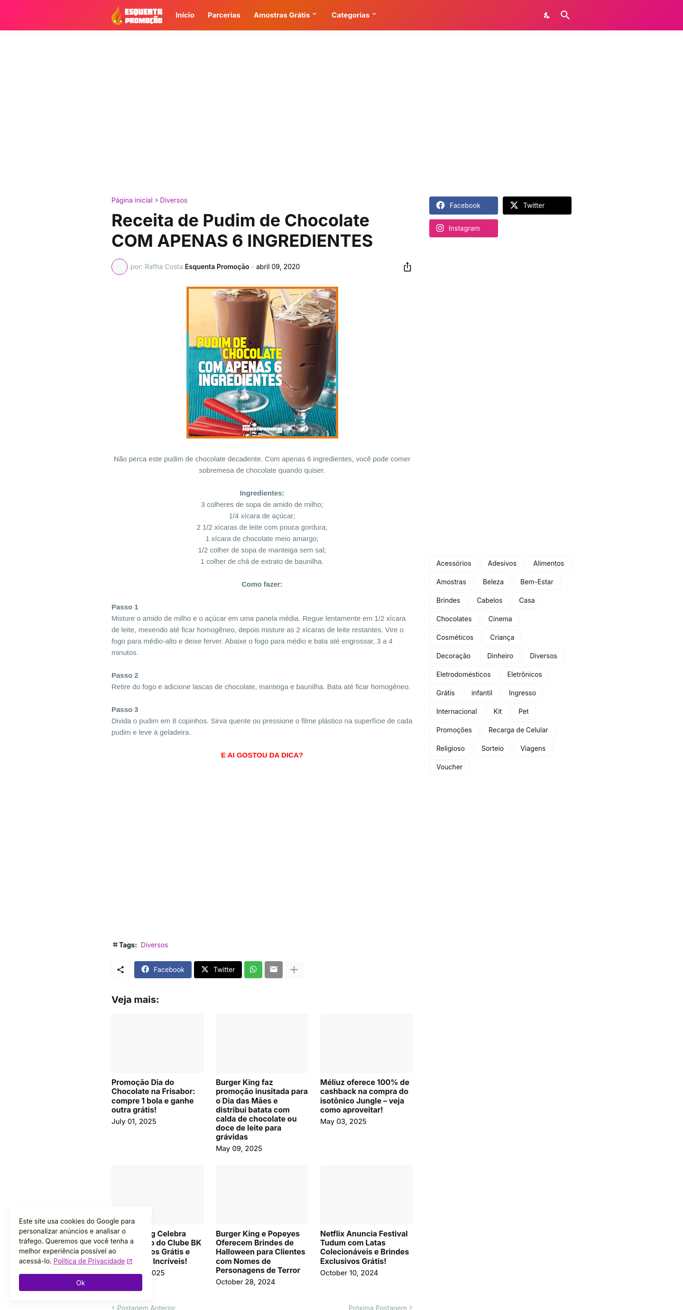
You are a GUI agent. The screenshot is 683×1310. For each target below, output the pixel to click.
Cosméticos (454, 637)
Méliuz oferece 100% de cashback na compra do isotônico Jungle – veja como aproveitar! (364, 1096)
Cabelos (489, 600)
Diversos (174, 200)
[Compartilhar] (405, 267)
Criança (502, 637)
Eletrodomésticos (463, 674)
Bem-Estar (537, 582)
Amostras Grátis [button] (282, 14)
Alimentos (548, 563)
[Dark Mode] (547, 15)
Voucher (449, 767)
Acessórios (453, 563)
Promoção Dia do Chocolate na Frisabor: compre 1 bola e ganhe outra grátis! (153, 1096)
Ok (80, 1283)
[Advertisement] (341, 113)
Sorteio (492, 748)
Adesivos (502, 563)
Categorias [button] (350, 14)
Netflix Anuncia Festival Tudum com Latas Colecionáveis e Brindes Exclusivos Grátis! (364, 1247)
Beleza (493, 582)
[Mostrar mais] (294, 969)
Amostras (451, 582)
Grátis (445, 693)
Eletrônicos (525, 674)
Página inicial (132, 200)
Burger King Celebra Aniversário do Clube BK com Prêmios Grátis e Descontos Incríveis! (156, 1247)
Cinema (500, 619)
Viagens (532, 748)
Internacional (456, 711)
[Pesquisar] (563, 15)
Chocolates (454, 619)
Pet (523, 711)
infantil (481, 693)
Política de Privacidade (89, 1261)
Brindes (448, 600)
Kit (498, 711)
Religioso (450, 748)
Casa (527, 600)
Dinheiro (500, 656)
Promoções (454, 730)
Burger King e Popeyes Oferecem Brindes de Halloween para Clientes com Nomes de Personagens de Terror (260, 1252)
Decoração (453, 656)
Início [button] (184, 14)
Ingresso (522, 693)
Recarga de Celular (518, 730)
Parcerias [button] (224, 14)
